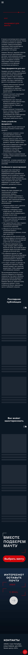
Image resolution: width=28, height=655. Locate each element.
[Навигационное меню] (2, 2)
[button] (14, 558)
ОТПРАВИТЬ (13, 600)
